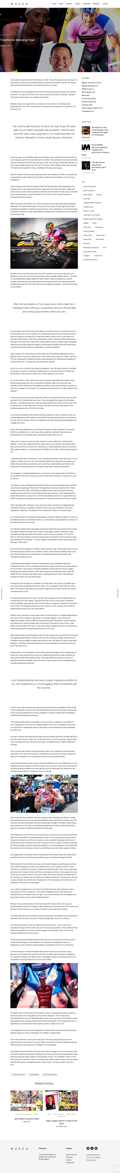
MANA (94, 223)
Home (54, 4)
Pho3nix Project (34, 1075)
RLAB (104, 248)
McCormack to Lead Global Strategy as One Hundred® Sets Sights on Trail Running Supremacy (95, 132)
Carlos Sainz (86, 199)
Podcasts (85, 105)
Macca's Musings (88, 86)
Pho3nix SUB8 (100, 239)
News (36, 1114)
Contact (105, 4)
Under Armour (98, 256)
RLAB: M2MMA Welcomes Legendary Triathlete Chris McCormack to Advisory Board (95, 150)
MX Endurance (87, 92)
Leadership (86, 4)
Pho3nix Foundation (88, 231)
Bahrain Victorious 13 (19, 1075)
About (61, 4)
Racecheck (86, 243)
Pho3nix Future (87, 235)
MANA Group (86, 89)
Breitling (99, 195)
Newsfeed (96, 4)
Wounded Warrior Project (90, 260)
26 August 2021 (61, 1126)
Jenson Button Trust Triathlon (91, 215)
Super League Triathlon (50, 1075)
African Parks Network (89, 187)
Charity (77, 4)
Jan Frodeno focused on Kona (26, 1119)
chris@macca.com (93, 1155)
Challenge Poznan (88, 207)
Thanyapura (86, 111)
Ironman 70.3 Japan (88, 211)
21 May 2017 (26, 1122)
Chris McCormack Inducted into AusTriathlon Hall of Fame (99, 166)
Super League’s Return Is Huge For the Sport (61, 1122)
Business (69, 4)
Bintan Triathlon (87, 195)
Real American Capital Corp (91, 248)
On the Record (5, 35)
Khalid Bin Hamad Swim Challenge (92, 219)
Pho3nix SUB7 (87, 239)
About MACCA (71, 1154)
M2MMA (85, 223)
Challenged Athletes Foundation (92, 203)
